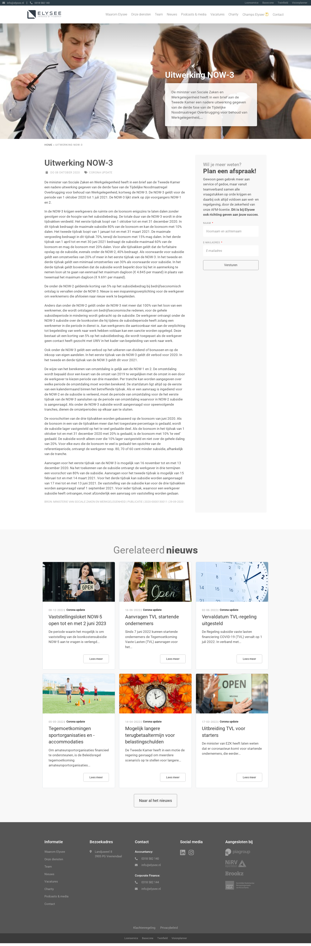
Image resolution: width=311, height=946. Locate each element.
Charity (233, 15)
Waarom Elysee (116, 15)
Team (159, 15)
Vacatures (217, 15)
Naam (207, 223)
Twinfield (283, 2)
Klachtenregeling (143, 929)
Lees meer (96, 658)
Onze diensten (141, 15)
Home (48, 144)
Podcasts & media (193, 15)
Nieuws (172, 15)
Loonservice (251, 2)
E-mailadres (212, 242)
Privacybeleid (170, 929)
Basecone (268, 2)
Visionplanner (299, 2)
